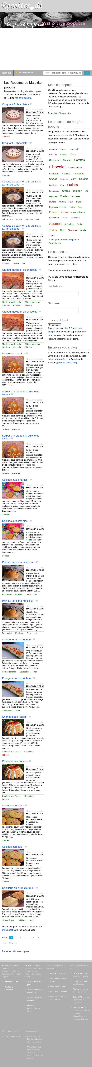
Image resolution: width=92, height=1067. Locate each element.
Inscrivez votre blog (57, 973)
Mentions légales (11, 982)
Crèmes (53, 179)
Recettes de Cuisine (10, 965)
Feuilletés (53, 185)
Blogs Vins (77, 989)
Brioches (53, 154)
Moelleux (17, 305)
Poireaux (54, 212)
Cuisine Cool (78, 1008)
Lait (37, 219)
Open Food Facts (34, 1047)
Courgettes (24, 672)
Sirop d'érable (8, 920)
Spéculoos (69, 224)
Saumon (29, 219)
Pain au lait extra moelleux (17, 562)
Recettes (6, 72)
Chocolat (6, 136)
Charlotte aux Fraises (11, 752)
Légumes (53, 196)
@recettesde (32, 1008)
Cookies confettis (12, 805)
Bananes (16, 429)
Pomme (65, 212)
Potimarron (54, 218)
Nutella (62, 202)
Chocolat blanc (75, 167)
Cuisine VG (77, 997)
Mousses (76, 196)
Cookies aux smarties (14, 479)
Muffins (52, 202)
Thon (35, 672)
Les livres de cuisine (81, 981)
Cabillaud (22, 920)
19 (38, 938)
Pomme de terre (78, 212)
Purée (64, 217)
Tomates (72, 230)
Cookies (5, 515)
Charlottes (29, 752)
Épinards (83, 179)
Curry (73, 179)
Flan (62, 185)
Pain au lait (7, 594)
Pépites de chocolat (57, 207)
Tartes (53, 230)
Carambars (54, 160)
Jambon (77, 190)
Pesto (72, 207)
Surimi (80, 224)
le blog (30, 1005)
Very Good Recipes (12, 1036)
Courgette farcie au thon (16, 639)
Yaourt (52, 235)
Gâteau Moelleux (32, 302)
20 (4, 943)
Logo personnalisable (58, 991)
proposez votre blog (67, 362)
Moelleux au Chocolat (11, 302)
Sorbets (5, 429)
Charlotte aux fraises (14, 716)
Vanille (19, 219)
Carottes (79, 159)
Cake (73, 154)
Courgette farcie (9, 672)
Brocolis (63, 154)
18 (33, 938)
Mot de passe (54, 303)
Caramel (67, 160)
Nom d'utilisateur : (56, 286)
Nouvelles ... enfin (12, 353)
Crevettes (64, 179)
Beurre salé (74, 149)
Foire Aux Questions (58, 986)
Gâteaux (28, 305)
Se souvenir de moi (59, 320)
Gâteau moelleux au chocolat (19, 269)
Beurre (63, 149)
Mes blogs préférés (24, 73)
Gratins (66, 191)
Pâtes (78, 202)
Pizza (80, 207)
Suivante (13, 943)
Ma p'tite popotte (33, 91)
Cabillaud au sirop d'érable (18, 887)
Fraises (5, 755)
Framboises (54, 191)
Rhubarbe (75, 218)
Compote (54, 173)
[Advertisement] (46, 49)
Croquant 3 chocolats (14, 104)
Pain (29, 594)
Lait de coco (7, 219)
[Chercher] (87, 73)
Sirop (31, 920)
